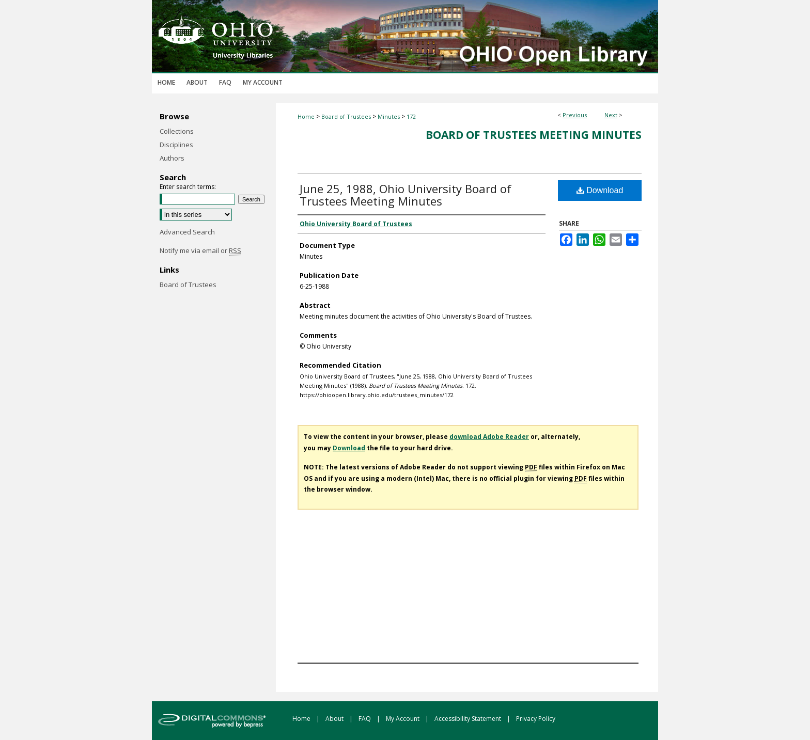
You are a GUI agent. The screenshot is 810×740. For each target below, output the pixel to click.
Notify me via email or (200, 250)
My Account (403, 718)
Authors (172, 158)
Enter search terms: (188, 186)
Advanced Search (187, 232)
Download (600, 190)
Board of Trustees (346, 116)
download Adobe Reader (489, 436)
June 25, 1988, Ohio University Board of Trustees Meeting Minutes (405, 195)
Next (610, 115)
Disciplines (176, 144)
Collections (177, 131)
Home (306, 116)
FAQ (365, 718)
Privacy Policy (535, 718)
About (335, 718)
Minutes (389, 116)
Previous (575, 115)
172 (411, 116)
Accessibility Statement (468, 718)
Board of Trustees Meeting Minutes (534, 135)
